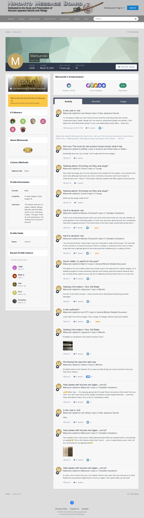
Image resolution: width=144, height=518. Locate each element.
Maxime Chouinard (89, 213)
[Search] (104, 19)
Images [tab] (123, 101)
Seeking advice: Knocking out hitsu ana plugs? (86, 138)
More (86, 19)
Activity (21, 19)
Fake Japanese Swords (109, 113)
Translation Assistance (114, 213)
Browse (11, 19)
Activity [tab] (68, 101)
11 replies (78, 228)
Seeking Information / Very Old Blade (81, 286)
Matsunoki (67, 113)
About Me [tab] (96, 101)
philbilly (84, 149)
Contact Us (74, 509)
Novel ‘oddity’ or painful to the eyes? (81, 261)
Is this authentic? (71, 309)
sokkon (84, 365)
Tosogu (98, 168)
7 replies (78, 183)
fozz (20, 292)
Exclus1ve (22, 300)
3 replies (78, 158)
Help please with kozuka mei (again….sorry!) (84, 384)
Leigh (20, 266)
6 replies (78, 377)
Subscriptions (34, 19)
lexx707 (84, 312)
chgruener (85, 289)
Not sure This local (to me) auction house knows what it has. (93, 146)
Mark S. (21, 275)
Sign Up (133, 8)
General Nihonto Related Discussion (111, 264)
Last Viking (85, 113)
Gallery (77, 19)
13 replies (78, 402)
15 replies (90, 128)
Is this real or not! (71, 110)
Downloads (64, 19)
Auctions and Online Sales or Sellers (111, 149)
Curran (84, 168)
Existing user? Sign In (114, 8)
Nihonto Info (50, 19)
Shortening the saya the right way (79, 362)
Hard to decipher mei (73, 210)
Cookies (85, 509)
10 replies (78, 301)
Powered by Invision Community (72, 514)
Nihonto (101, 289)
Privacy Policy (61, 509)
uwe (20, 283)
